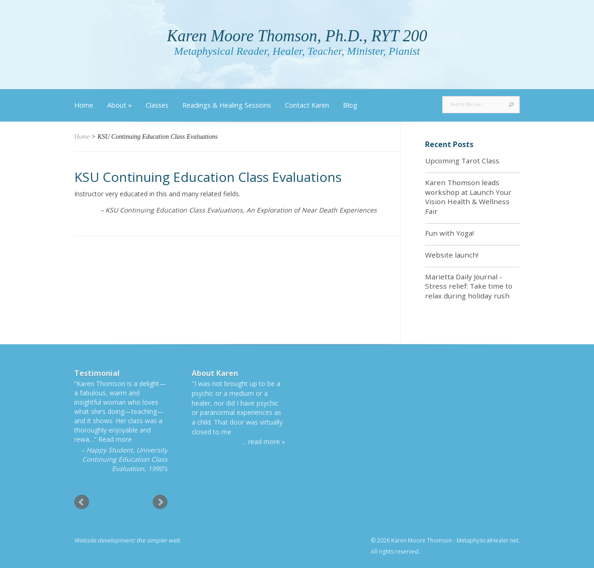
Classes (157, 105)
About (119, 105)
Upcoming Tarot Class (462, 160)
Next (160, 502)
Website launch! (451, 254)
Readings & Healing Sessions (226, 105)
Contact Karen (307, 105)
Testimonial (97, 373)
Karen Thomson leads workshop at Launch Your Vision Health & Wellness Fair (468, 197)
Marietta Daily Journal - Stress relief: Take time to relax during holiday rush (468, 286)
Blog (350, 105)
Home (83, 105)
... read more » (263, 441)
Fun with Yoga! (449, 233)
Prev (81, 502)
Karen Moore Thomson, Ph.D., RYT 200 (297, 36)
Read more (115, 439)
